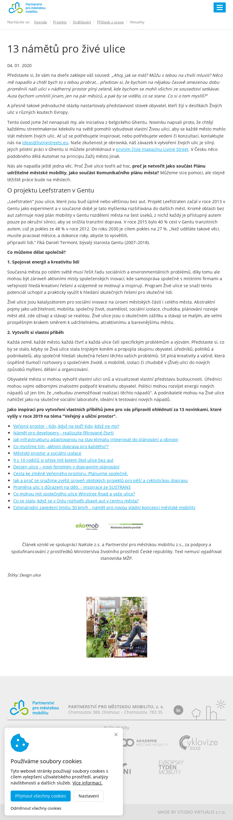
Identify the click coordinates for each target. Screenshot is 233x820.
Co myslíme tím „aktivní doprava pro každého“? (61, 446)
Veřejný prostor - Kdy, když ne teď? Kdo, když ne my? (66, 426)
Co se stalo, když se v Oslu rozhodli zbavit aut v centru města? (76, 501)
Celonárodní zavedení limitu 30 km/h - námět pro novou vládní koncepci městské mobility (104, 507)
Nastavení (89, 796)
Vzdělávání (82, 22)
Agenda (40, 22)
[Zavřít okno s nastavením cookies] (116, 735)
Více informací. (88, 783)
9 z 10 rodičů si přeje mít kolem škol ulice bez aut (63, 460)
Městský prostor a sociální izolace (47, 453)
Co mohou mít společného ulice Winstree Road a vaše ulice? (74, 494)
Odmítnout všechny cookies (36, 808)
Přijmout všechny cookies (40, 796)
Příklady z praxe (110, 22)
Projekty (60, 22)
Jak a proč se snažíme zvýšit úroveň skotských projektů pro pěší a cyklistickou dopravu (100, 480)
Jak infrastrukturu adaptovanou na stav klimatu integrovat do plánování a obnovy (95, 439)
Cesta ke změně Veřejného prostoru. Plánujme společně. (70, 473)
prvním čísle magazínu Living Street (152, 149)
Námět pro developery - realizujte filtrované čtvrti (63, 433)
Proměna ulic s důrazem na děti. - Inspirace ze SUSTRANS (72, 487)
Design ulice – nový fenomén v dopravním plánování (66, 467)
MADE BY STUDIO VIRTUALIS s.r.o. (192, 812)
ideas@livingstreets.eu (45, 142)
